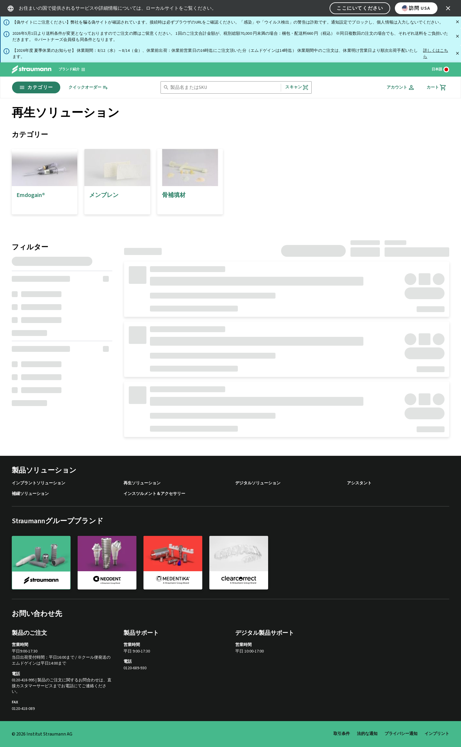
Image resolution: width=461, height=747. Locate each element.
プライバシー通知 (401, 734)
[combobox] (224, 87)
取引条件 (341, 734)
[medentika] (172, 562)
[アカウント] (400, 87)
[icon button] (448, 8)
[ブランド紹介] (72, 69)
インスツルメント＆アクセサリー (154, 494)
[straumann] (41, 562)
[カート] (436, 87)
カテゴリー (36, 87)
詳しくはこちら (435, 54)
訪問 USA (416, 8)
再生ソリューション (142, 483)
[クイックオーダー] (88, 87)
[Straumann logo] (31, 69)
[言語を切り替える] (440, 69)
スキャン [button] (296, 87)
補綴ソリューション (30, 494)
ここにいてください (360, 8)
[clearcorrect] (238, 562)
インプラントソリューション (38, 483)
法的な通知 (367, 734)
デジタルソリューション (257, 483)
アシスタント (359, 483)
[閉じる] (457, 21)
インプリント (437, 734)
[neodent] (107, 562)
